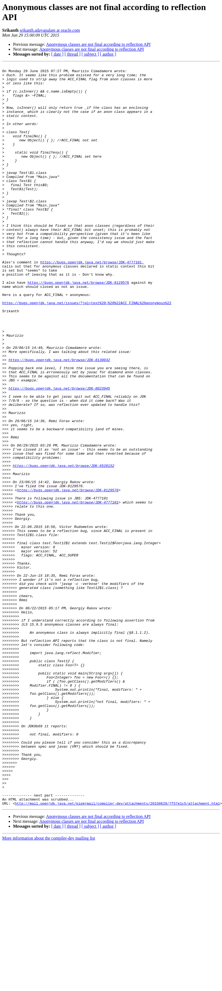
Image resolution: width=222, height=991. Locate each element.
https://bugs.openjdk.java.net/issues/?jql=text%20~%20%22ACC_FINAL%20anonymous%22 (86, 350)
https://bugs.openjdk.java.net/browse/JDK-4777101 (67, 590)
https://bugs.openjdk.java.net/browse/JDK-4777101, (92, 301)
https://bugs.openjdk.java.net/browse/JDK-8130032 (59, 419)
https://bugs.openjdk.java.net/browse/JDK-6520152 (63, 546)
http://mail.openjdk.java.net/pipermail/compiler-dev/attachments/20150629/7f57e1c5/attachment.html (117, 951)
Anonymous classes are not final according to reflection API (98, 44)
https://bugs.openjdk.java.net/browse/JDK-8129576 (78, 326)
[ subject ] (90, 54)
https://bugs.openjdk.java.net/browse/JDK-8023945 (59, 453)
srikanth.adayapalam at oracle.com (50, 30)
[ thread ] (73, 54)
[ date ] (57, 54)
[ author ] (108, 54)
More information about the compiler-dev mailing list (48, 986)
